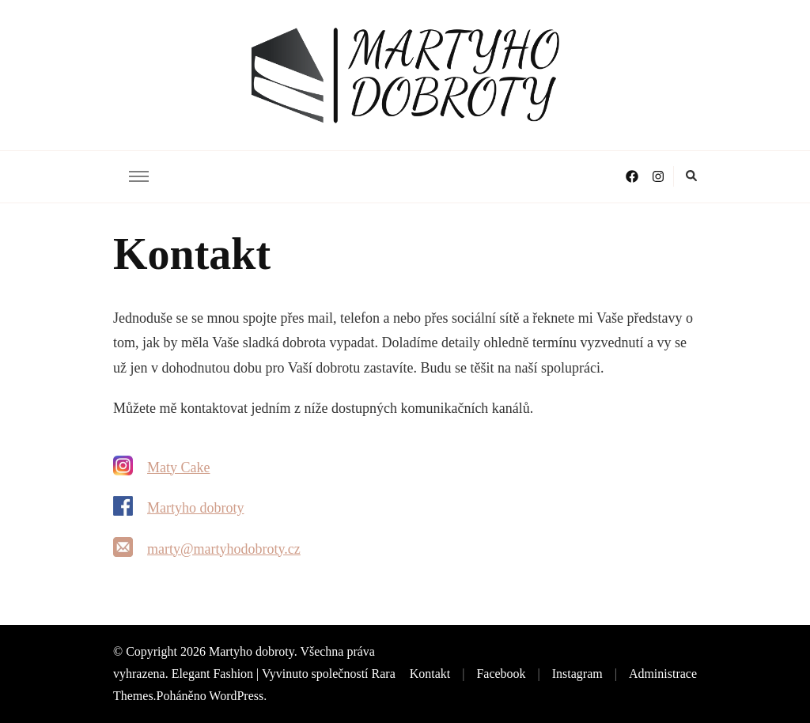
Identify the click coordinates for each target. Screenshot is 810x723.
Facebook (500, 673)
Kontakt (430, 673)
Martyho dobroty (195, 508)
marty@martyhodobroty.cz (224, 549)
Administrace (663, 673)
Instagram (577, 673)
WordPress (236, 695)
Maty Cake (178, 467)
